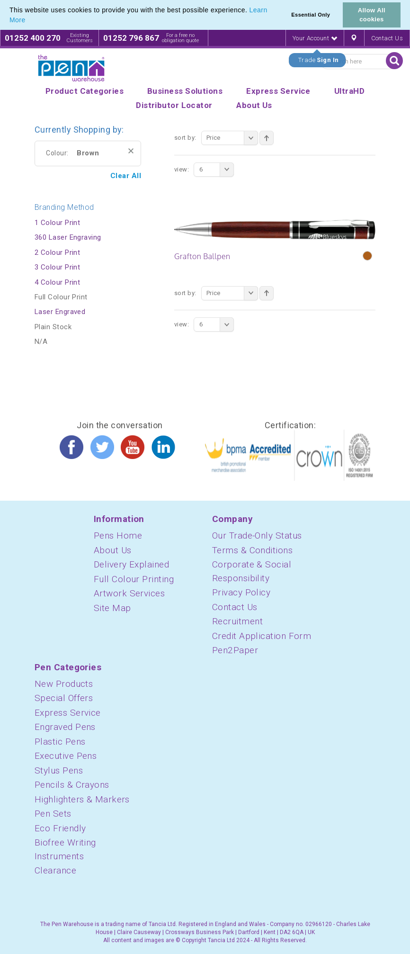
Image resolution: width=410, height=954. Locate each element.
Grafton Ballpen (202, 256)
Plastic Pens (60, 741)
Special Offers (64, 698)
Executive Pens (66, 755)
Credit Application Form (261, 635)
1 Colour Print (57, 222)
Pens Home (118, 535)
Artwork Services (129, 593)
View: (181, 169)
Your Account (315, 38)
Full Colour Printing (134, 579)
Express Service (68, 712)
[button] (28, 20)
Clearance (55, 870)
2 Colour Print (57, 252)
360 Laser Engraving (68, 237)
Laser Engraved (60, 311)
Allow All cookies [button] (371, 15)
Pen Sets (53, 813)
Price (232, 138)
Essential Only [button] (310, 15)
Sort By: (185, 137)
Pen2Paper (235, 650)
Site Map (112, 608)
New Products (64, 683)
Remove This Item (131, 150)
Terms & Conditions (252, 550)
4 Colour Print (57, 282)
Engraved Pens (65, 726)
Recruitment (237, 621)
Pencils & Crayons (72, 784)
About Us (113, 550)
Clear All (125, 175)
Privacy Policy (241, 592)
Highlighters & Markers (82, 799)
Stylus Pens (59, 770)
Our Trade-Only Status (257, 535)
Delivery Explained (131, 564)
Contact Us (387, 38)
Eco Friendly (60, 828)
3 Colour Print (57, 267)
